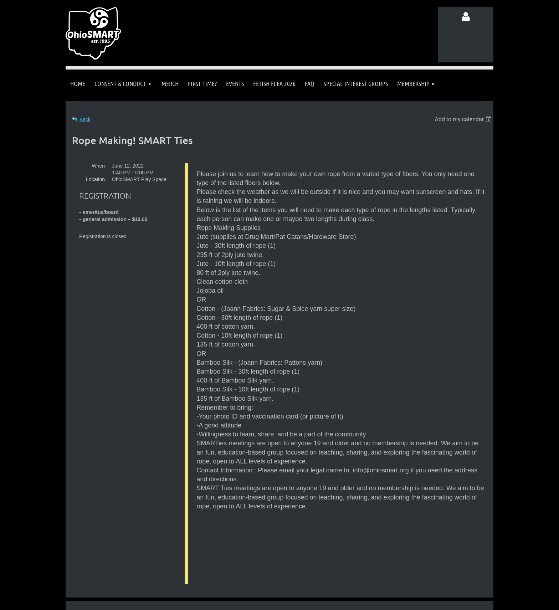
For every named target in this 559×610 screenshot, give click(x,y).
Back (85, 119)
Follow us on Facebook (136, 577)
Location (95, 179)
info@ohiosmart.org (297, 563)
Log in (466, 17)
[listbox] (464, 119)
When (98, 166)
